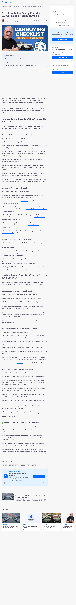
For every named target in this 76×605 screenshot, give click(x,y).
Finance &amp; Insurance (14, 465)
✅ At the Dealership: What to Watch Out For (62, 16)
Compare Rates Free (39, 476)
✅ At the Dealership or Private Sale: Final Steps (62, 25)
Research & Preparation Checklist (60, 14)
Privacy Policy (66, 74)
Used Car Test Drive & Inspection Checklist (61, 23)
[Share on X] (41, 21)
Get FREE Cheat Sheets (62, 57)
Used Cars (34, 465)
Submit (62, 72)
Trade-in (28, 465)
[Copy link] (46, 21)
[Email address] (62, 69)
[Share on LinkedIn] (44, 21)
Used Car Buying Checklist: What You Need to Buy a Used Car (63, 18)
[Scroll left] (71, 510)
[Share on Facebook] (38, 21)
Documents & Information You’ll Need (61, 13)
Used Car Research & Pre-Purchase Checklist (62, 22)
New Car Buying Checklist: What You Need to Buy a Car (62, 10)
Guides (3, 6)
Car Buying (8, 6)
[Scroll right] (73, 510)
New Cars (23, 465)
